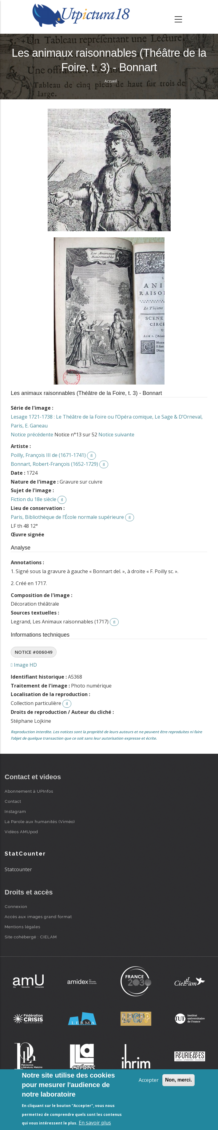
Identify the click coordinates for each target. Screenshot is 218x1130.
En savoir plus (95, 1122)
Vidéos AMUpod (21, 831)
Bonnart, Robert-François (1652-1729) (54, 464)
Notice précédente (32, 434)
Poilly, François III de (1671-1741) (48, 455)
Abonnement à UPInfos (29, 791)
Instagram (15, 811)
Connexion (16, 906)
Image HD (24, 664)
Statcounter (18, 869)
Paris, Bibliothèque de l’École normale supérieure (67, 517)
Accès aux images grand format (38, 916)
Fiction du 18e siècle (33, 499)
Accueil (111, 81)
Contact (13, 801)
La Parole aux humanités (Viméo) (40, 821)
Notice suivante (116, 434)
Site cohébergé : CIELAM (31, 936)
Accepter (149, 1080)
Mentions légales (22, 926)
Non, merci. (178, 1079)
